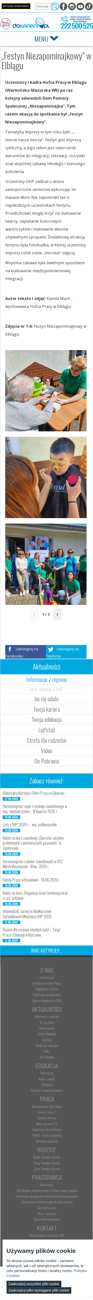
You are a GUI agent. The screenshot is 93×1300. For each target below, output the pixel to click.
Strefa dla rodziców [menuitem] (46, 1045)
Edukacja (47, 1065)
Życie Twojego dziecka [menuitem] (47, 1168)
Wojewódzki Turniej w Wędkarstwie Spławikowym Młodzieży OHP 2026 (27, 913)
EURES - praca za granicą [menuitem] (46, 1135)
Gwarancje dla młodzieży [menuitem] (46, 1129)
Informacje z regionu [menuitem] (47, 1016)
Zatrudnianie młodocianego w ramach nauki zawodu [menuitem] (46, 1190)
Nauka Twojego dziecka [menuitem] (46, 1156)
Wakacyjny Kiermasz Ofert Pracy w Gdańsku (33, 793)
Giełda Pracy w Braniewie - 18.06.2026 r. (31, 880)
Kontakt (47, 1227)
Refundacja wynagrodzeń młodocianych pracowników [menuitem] (47, 1196)
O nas (46, 969)
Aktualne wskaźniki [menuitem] (47, 1141)
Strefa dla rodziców (46, 740)
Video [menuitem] (46, 1051)
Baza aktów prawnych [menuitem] (46, 1219)
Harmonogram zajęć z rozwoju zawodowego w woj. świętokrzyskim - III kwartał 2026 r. (35, 808)
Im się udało (46, 698)
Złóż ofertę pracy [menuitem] (47, 1207)
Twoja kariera (46, 709)
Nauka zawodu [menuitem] (46, 1078)
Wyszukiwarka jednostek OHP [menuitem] (47, 1235)
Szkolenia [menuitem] (47, 1084)
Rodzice (46, 1149)
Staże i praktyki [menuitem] (47, 1213)
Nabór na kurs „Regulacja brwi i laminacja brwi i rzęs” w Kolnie (35, 895)
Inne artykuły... (46, 950)
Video (46, 750)
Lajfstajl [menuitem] (46, 1039)
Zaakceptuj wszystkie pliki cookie (33, 1284)
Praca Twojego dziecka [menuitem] (47, 1162)
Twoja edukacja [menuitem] (47, 1033)
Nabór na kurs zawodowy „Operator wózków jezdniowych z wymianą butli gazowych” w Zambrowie (33, 843)
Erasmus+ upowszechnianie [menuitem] (47, 1090)
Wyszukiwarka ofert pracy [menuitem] (47, 1106)
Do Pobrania (46, 760)
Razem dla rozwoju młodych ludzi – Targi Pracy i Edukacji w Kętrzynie (31, 932)
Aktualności (47, 1009)
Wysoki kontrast (16, 6)
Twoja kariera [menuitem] (46, 1028)
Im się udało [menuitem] (47, 1022)
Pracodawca (47, 1177)
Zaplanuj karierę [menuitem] (46, 1117)
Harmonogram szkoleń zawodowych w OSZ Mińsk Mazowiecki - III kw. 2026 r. (33, 864)
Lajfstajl (46, 729)
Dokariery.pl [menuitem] (47, 977)
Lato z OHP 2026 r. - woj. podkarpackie (30, 824)
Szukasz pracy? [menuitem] (47, 1112)
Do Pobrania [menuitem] (47, 1057)
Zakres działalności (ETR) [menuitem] (47, 1000)
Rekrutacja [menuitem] (46, 1072)
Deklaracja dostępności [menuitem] (47, 994)
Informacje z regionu (46, 679)
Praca (47, 1098)
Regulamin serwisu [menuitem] (47, 988)
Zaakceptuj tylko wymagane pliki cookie (38, 1290)
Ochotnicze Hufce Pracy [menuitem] (46, 983)
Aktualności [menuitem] (47, 1184)
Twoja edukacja (46, 719)
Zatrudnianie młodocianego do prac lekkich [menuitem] (47, 1201)
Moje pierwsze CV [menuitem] (46, 1123)
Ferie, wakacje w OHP (46, 688)
